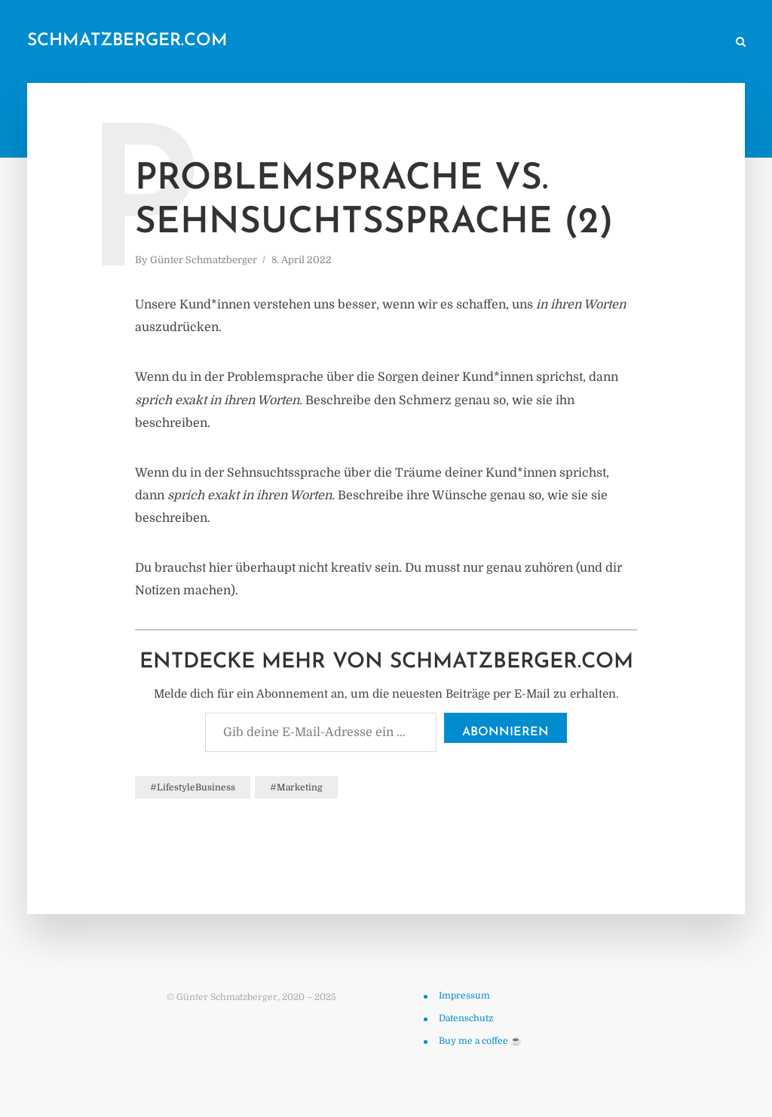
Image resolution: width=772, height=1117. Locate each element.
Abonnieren (505, 732)
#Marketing (296, 787)
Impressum (464, 995)
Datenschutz (466, 1018)
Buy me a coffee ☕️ (480, 1041)
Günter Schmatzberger (203, 259)
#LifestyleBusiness (192, 787)
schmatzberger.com (127, 41)
